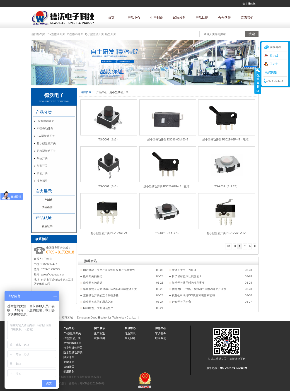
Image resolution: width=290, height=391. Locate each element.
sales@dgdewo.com (53, 274)
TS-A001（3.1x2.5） (167, 233)
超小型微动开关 (94, 34)
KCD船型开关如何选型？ (98, 308)
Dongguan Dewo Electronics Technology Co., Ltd (106, 317)
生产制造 (156, 17)
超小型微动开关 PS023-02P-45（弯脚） (226, 139)
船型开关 (110, 34)
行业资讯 (130, 333)
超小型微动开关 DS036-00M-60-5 (167, 139)
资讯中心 (130, 328)
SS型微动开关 (75, 34)
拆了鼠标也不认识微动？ (187, 276)
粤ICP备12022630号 (92, 383)
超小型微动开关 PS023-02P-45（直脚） (167, 186)
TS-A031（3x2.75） (226, 186)
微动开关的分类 (92, 282)
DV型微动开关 (56, 34)
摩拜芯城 (67, 317)
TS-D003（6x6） (108, 139)
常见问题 (130, 338)
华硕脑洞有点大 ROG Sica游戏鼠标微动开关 (110, 289)
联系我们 (247, 17)
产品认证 (202, 17)
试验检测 (179, 17)
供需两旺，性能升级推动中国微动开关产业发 (199, 289)
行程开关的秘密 (181, 301)
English (252, 3)
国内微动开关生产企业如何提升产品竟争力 (109, 270)
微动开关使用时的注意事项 (188, 282)
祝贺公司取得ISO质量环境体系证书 (193, 295)
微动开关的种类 (92, 276)
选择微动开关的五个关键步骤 (100, 295)
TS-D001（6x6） (108, 186)
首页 (111, 17)
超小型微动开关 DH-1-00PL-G (109, 233)
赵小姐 (274, 55)
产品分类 (44, 112)
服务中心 (160, 328)
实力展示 (44, 191)
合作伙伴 (224, 17)
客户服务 (160, 333)
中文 (242, 3)
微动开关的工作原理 (184, 270)
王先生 (274, 63)
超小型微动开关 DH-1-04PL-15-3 (226, 233)
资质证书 (47, 226)
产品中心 (134, 17)
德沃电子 (54, 95)
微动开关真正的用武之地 (98, 301)
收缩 (257, 81)
